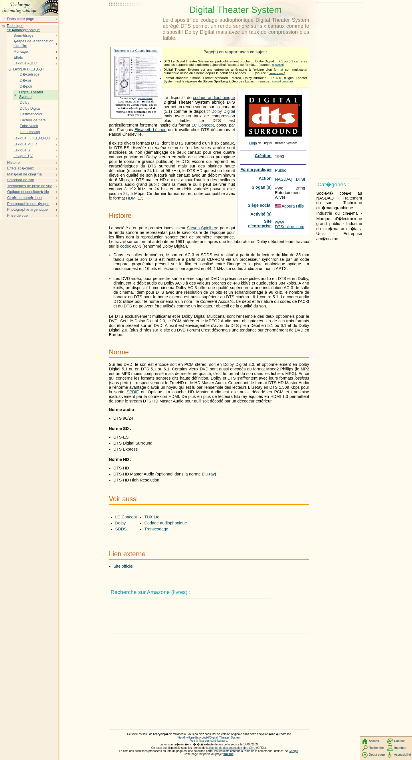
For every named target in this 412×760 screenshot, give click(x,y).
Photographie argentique (27, 209)
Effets (18, 57)
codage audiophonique (214, 97)
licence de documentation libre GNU (232, 747)
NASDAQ (283, 179)
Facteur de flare (33, 120)
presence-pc (276, 73)
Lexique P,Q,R (25, 144)
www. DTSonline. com (289, 224)
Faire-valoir (29, 126)
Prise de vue (17, 215)
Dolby (120, 523)
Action (265, 178)
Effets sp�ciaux (20, 168)
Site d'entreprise (260, 223)
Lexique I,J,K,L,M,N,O (31, 138)
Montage (20, 51)
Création (263, 155)
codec (125, 246)
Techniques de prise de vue (29, 186)
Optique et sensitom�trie (28, 191)
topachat (277, 64)
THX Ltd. (152, 517)
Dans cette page (20, 19)
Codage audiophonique (165, 523)
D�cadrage (29, 74)
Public (280, 170)
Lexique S (21, 150)
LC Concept (203, 125)
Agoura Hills (293, 206)
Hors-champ (30, 132)
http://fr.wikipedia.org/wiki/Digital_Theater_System (208, 737)
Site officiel (123, 566)
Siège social (260, 205)
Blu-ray (208, 474)
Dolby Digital (223, 111)
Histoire (13, 162)
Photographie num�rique (28, 204)
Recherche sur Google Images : (136, 50)
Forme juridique (256, 169)
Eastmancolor (31, 114)
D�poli (26, 86)
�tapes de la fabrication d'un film (33, 43)
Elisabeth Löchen (150, 129)
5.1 (168, 111)
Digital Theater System (31, 94)
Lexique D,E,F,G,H (28, 69)
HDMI (131, 198)
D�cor (25, 80)
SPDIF (133, 392)
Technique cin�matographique (23, 27)
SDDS (121, 529)
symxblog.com (145, 98)
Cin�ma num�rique (24, 198)
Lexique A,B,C (25, 63)
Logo (253, 143)
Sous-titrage (23, 35)
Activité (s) (261, 214)
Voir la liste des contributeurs (208, 740)
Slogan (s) (261, 187)
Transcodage (156, 529)
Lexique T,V (23, 156)
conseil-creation (282, 81)
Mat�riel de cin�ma (24, 174)
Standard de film (20, 180)
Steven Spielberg (202, 228)
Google (293, 751)
